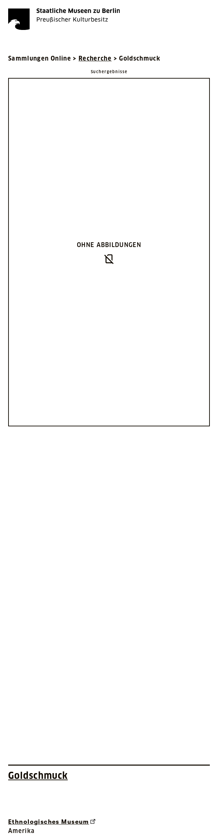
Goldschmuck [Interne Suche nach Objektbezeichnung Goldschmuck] (38, 775)
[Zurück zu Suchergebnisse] (109, 71)
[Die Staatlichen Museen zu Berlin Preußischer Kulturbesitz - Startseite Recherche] (64, 19)
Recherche (95, 58)
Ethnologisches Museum (51, 821)
